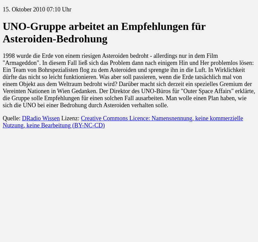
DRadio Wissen (40, 118)
